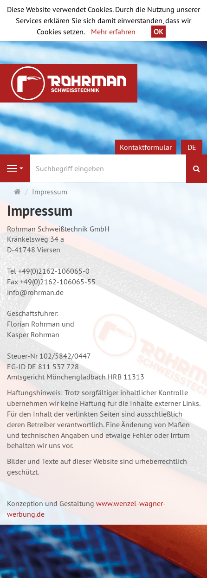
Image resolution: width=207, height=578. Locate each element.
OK (158, 31)
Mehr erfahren (113, 31)
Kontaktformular (146, 147)
